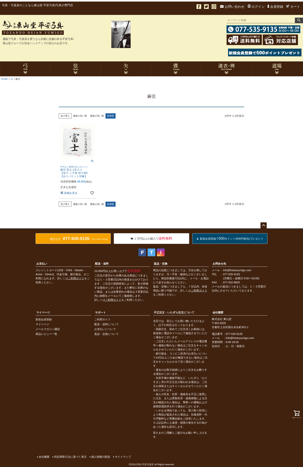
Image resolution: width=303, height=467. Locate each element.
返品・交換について (106, 333)
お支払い (41, 263)
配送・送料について (106, 324)
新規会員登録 (44, 319)
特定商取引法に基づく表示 (70, 456)
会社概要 (218, 312)
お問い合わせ (232, 7)
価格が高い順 (97, 115)
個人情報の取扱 (100, 456)
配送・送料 (102, 263)
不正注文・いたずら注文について (174, 312)
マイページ (43, 312)
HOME (4, 79)
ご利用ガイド (76, 278)
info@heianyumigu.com (237, 270)
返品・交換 (160, 263)
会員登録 (275, 7)
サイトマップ (123, 456)
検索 (299, 20)
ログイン (256, 7)
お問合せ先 (219, 263)
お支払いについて (105, 329)
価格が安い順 (80, 115)
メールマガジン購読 (48, 329)
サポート (100, 312)
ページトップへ (263, 225)
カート (293, 7)
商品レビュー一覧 (46, 333)
